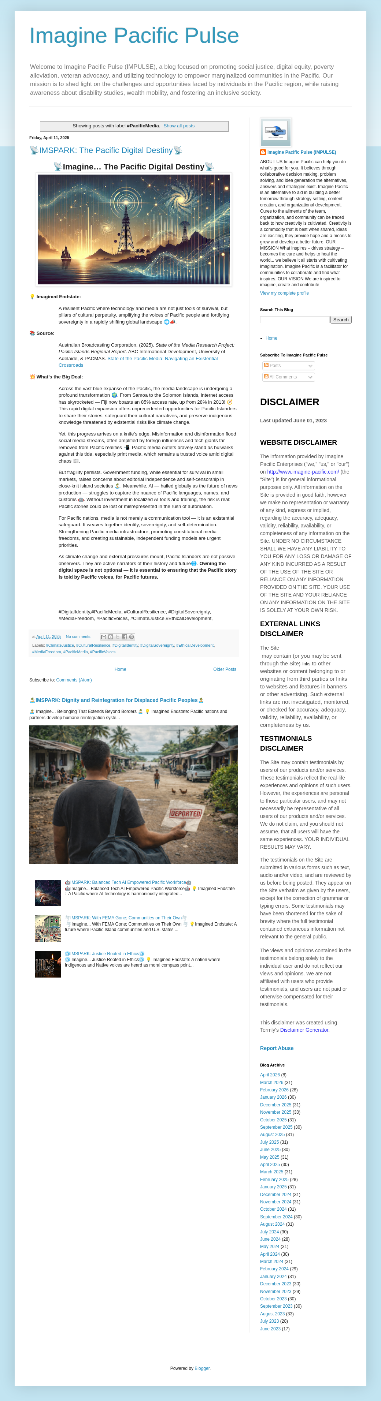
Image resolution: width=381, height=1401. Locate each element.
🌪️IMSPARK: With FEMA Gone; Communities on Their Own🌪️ (126, 917)
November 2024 (275, 1201)
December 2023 (275, 1283)
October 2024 (273, 1209)
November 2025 (275, 1112)
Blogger (202, 1368)
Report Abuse (276, 1048)
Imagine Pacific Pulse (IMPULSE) (301, 152)
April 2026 (270, 1074)
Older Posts (224, 669)
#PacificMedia (75, 652)
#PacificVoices (103, 652)
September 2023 (276, 1306)
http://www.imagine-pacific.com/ (303, 472)
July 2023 (269, 1321)
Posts (272, 365)
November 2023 (275, 1291)
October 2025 (273, 1119)
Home (120, 669)
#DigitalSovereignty (157, 645)
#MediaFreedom (46, 652)
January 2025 (273, 1186)
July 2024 (269, 1231)
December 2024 (275, 1194)
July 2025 (269, 1142)
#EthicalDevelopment (195, 645)
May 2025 (270, 1157)
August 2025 (272, 1134)
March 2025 (271, 1171)
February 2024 (274, 1268)
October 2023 (273, 1298)
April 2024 (270, 1254)
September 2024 (276, 1216)
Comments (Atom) (74, 680)
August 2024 (272, 1224)
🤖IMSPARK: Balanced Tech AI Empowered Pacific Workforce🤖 (128, 882)
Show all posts (179, 125)
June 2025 (270, 1149)
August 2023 (272, 1313)
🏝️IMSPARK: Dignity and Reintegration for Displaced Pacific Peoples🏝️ (116, 700)
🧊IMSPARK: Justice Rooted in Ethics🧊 (105, 953)
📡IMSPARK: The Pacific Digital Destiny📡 (106, 150)
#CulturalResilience (93, 645)
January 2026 (273, 1097)
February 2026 (274, 1089)
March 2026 (271, 1082)
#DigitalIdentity (125, 645)
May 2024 (270, 1246)
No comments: (79, 636)
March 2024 (271, 1261)
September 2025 (276, 1127)
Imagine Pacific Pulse (134, 35)
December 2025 (275, 1104)
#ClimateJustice (60, 645)
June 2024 (270, 1239)
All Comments (280, 377)
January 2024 (273, 1276)
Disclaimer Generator (304, 1030)
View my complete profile (284, 293)
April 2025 (270, 1164)
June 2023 (270, 1328)
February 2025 (274, 1179)
